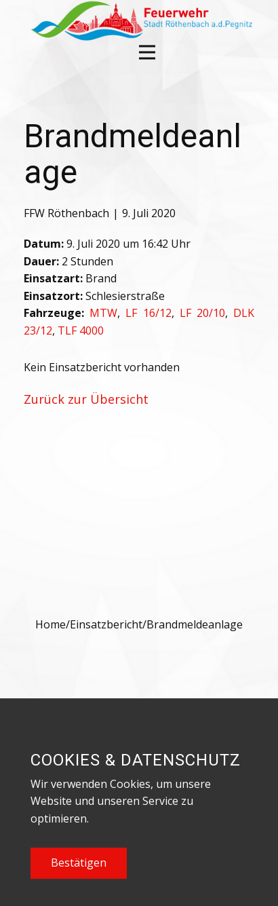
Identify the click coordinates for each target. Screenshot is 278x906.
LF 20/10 (202, 312)
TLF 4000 (81, 330)
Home (50, 624)
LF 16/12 (148, 312)
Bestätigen (78, 862)
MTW (103, 312)
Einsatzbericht (106, 624)
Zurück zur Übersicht (86, 399)
